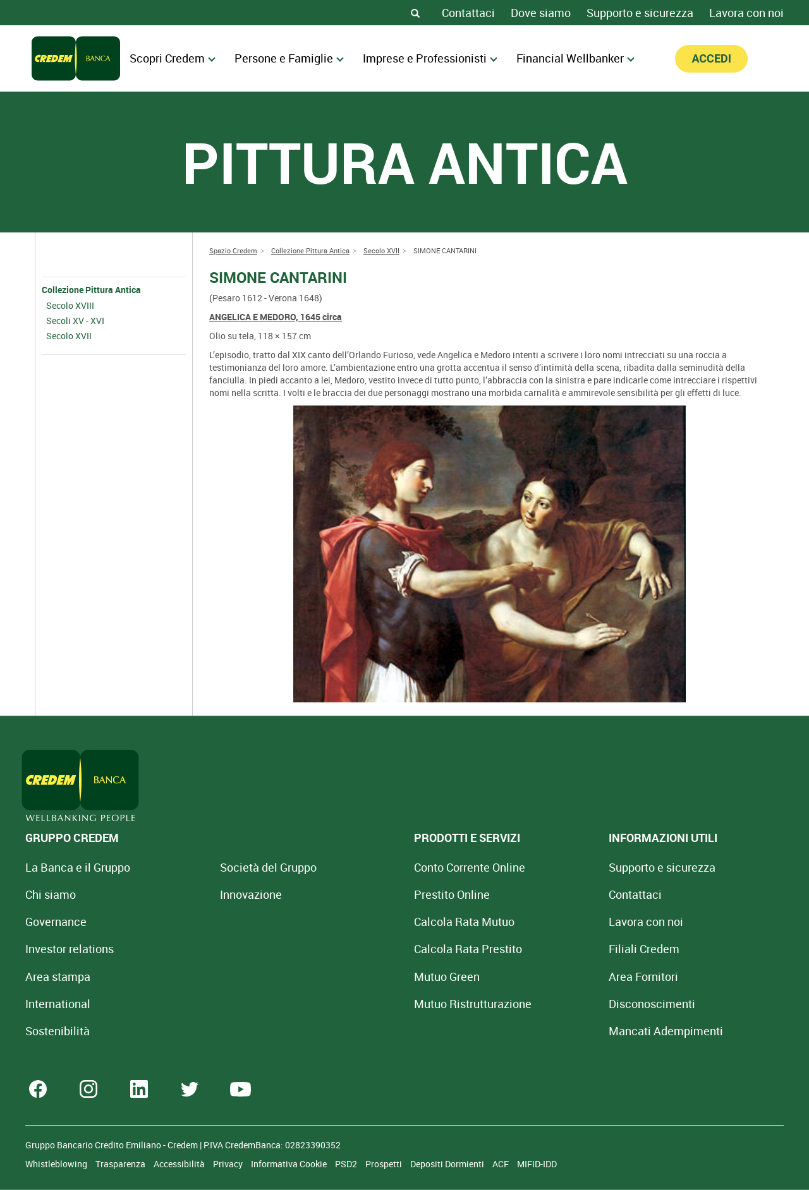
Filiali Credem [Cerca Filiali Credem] (527, 948)
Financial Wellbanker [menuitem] (575, 58)
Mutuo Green (369, 976)
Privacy (229, 1164)
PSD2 (347, 1164)
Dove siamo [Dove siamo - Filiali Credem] (541, 12)
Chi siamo (50, 894)
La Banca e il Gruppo (77, 867)
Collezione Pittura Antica (91, 290)
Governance (56, 921)
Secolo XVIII (70, 305)
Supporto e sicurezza (640, 12)
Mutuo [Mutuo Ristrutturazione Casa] (395, 1003)
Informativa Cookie (290, 1164)
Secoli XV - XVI (75, 321)
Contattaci (468, 12)
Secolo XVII (69, 336)
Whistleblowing (57, 1164)
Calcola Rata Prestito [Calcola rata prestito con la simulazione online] (390, 948)
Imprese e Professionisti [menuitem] (430, 58)
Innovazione (212, 894)
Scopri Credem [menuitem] (173, 58)
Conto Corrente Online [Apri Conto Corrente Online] (391, 867)
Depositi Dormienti (448, 1164)
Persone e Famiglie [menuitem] (289, 58)
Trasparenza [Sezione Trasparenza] (121, 1164)
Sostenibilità (57, 1030)
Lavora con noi (746, 12)
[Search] (415, 12)
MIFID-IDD (537, 1164)
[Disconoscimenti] (535, 1003)
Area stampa (57, 976)
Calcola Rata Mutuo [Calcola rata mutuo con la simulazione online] (386, 921)
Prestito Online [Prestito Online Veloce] (374, 894)
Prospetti (384, 1164)
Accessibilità (180, 1164)
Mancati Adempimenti (549, 1030)
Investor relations (69, 948)
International (57, 1003)
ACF (501, 1164)
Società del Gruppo (229, 867)
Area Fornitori (526, 976)
